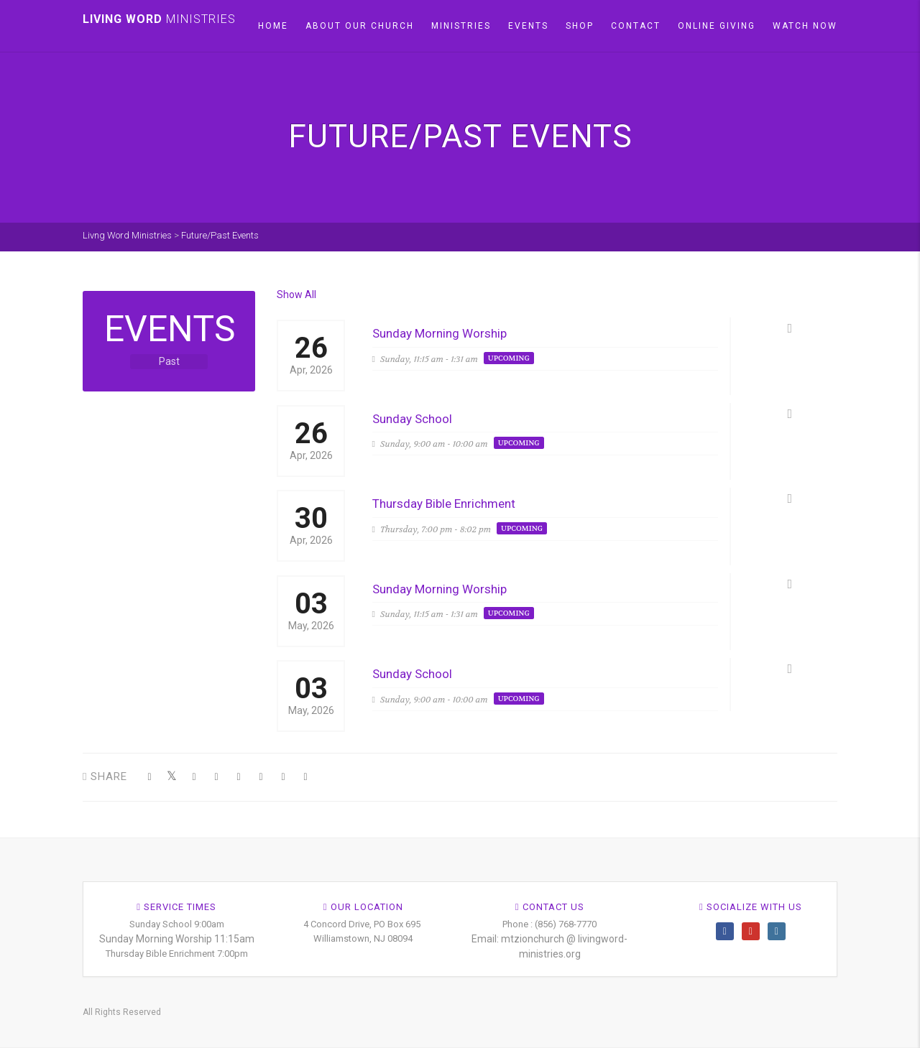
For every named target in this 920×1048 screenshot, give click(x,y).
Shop (580, 26)
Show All (296, 294)
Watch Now (805, 26)
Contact (636, 26)
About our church (359, 26)
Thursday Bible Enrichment (443, 503)
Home (273, 26)
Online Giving (716, 26)
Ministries (461, 26)
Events (528, 26)
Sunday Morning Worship (439, 333)
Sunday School (412, 419)
